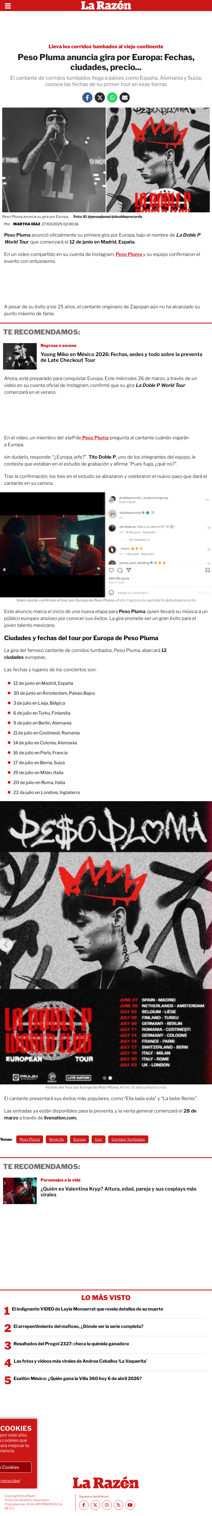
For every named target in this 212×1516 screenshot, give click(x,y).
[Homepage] (106, 5)
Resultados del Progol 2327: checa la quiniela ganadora (71, 1343)
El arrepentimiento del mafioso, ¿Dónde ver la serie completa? (79, 1326)
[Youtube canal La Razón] (130, 1505)
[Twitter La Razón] (100, 97)
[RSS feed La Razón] (118, 1505)
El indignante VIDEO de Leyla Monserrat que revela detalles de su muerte (87, 1309)
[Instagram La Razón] (107, 1505)
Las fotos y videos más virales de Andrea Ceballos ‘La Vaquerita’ (80, 1361)
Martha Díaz (26, 224)
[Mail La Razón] (125, 97)
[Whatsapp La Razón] (112, 97)
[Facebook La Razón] (87, 97)
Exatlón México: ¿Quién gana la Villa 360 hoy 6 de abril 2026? (78, 1378)
